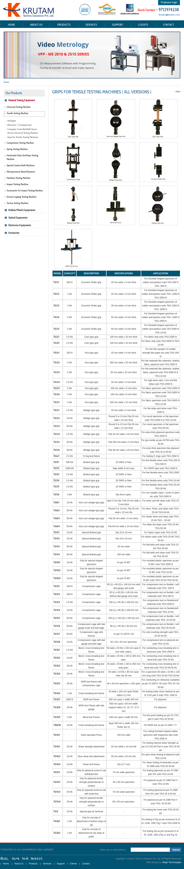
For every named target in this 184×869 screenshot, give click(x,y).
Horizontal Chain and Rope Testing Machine (22, 157)
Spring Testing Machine (17, 149)
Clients (143, 24)
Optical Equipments (17, 217)
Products (64, 24)
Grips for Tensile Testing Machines (22, 137)
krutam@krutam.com (169, 14)
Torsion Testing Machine (17, 203)
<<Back (177, 91)
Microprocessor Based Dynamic (21, 171)
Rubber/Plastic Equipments (21, 210)
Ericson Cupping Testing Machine (21, 196)
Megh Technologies (171, 862)
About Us (36, 24)
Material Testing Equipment (21, 100)
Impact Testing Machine (17, 184)
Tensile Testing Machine (17, 113)
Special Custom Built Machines (21, 165)
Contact (168, 24)
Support (117, 24)
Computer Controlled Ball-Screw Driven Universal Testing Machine (22, 131)
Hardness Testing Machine (18, 178)
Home (11, 24)
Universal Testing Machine (19, 107)
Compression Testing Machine (20, 142)
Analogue (11, 120)
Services (91, 24)
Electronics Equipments (19, 225)
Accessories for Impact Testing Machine (25, 190)
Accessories (13, 232)
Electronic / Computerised (19, 124)
